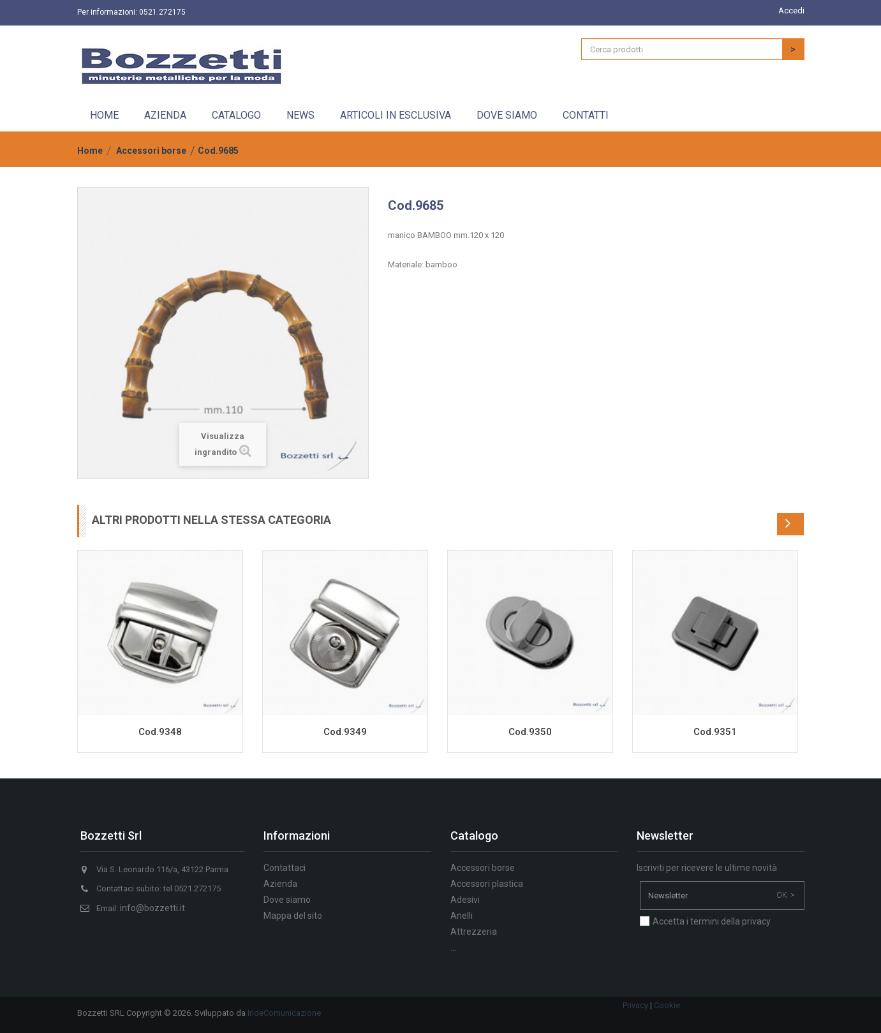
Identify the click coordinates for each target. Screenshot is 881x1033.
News (300, 115)
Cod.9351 (715, 732)
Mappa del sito (292, 915)
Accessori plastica (486, 884)
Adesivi (465, 900)
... (453, 947)
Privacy (635, 1005)
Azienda (165, 115)
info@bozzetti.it (152, 908)
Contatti (586, 115)
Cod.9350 (530, 732)
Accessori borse (151, 150)
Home (104, 115)
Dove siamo (507, 115)
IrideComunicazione (284, 1013)
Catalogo (236, 115)
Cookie (667, 1005)
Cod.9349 (345, 732)
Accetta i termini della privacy (712, 921)
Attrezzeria (473, 931)
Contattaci (284, 868)
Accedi (791, 10)
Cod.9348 (160, 732)
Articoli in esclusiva (395, 115)
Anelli (461, 915)
